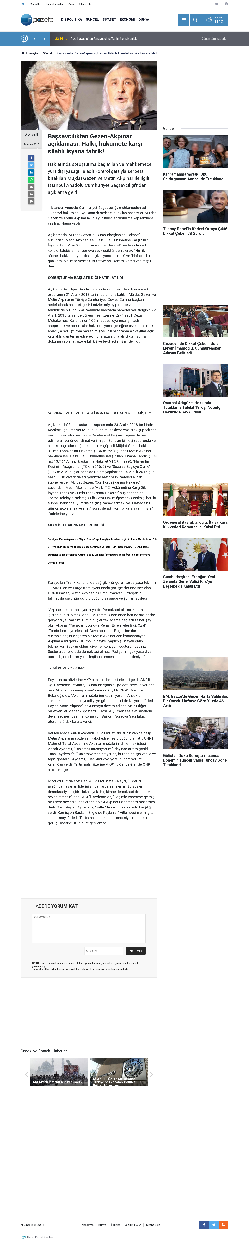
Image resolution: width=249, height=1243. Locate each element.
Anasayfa (88, 1225)
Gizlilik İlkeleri (133, 1225)
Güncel (92, 19)
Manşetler (35, 4)
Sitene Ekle (85, 4)
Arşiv (71, 4)
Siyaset (109, 19)
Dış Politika (71, 19)
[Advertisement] (102, 377)
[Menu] (183, 20)
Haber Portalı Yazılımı (40, 1237)
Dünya (144, 19)
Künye (102, 1225)
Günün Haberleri (55, 4)
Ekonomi (127, 19)
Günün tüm (215, 38)
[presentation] (34, 38)
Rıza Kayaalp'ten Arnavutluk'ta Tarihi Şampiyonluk (103, 38)
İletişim (115, 1225)
